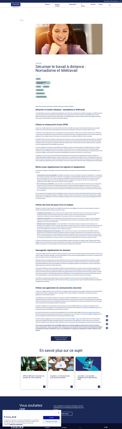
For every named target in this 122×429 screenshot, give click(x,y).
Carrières (93, 4)
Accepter (51, 417)
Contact (101, 4)
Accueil (21, 16)
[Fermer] (58, 412)
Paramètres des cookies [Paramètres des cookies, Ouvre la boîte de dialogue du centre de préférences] (51, 421)
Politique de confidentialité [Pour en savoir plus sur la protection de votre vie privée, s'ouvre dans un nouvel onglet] (16, 424)
